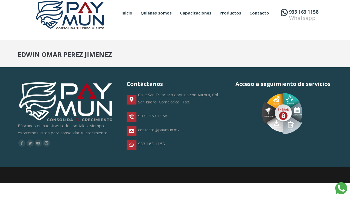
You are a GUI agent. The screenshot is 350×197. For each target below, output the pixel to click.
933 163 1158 (304, 22)
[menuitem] (127, 23)
